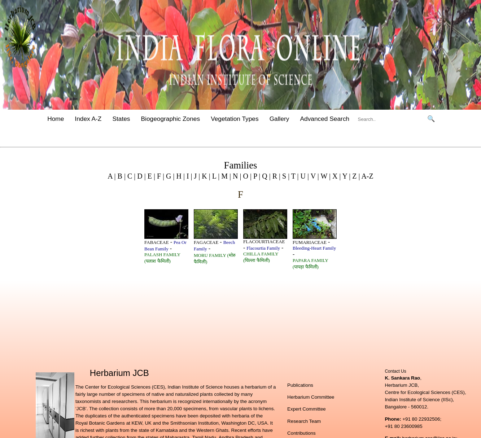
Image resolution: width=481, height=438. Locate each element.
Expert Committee (306, 409)
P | (256, 176)
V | (314, 176)
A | (111, 176)
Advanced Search (325, 118)
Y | (345, 176)
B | (121, 176)
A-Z (366, 176)
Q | (265, 176)
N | (236, 176)
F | (159, 176)
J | (196, 176)
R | (275, 176)
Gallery (279, 118)
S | (284, 176)
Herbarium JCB (119, 373)
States (121, 118)
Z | (355, 176)
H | (179, 176)
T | (293, 176)
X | (336, 176)
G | (169, 176)
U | (304, 176)
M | (225, 176)
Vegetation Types (235, 118)
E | (150, 176)
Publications (300, 385)
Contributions (301, 433)
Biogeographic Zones (170, 118)
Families (240, 165)
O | (246, 176)
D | (140, 176)
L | (214, 176)
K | (205, 176)
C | (130, 176)
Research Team (304, 421)
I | (188, 176)
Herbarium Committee (310, 397)
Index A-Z (88, 118)
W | (325, 176)
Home (55, 118)
